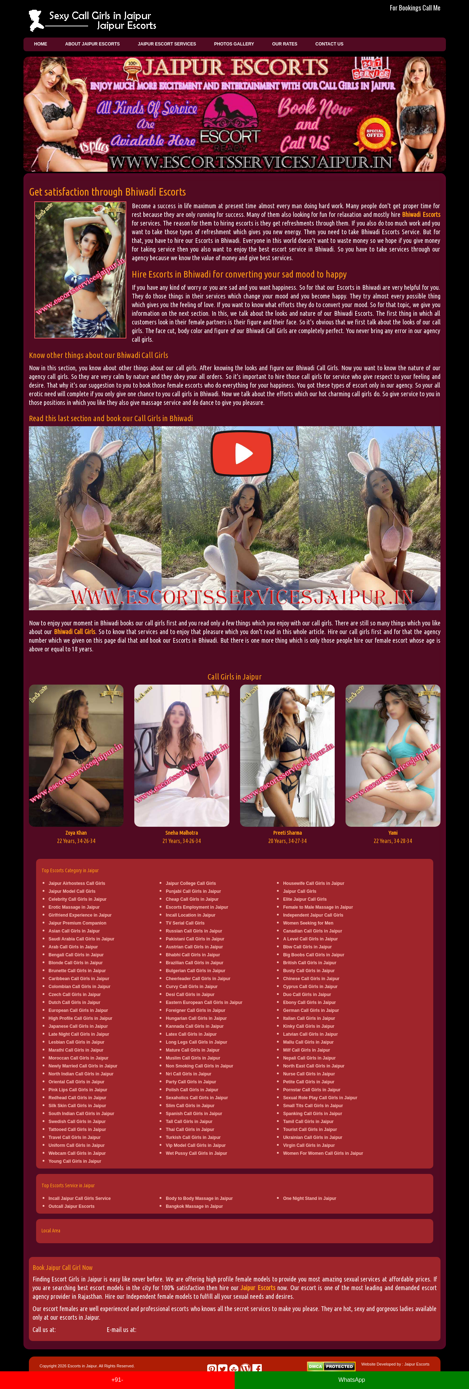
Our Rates (285, 44)
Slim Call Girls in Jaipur (190, 1105)
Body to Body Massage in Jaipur (199, 1198)
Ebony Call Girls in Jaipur (309, 1002)
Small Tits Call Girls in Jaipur (313, 1105)
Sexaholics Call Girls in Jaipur (197, 1097)
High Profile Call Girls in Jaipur (81, 1018)
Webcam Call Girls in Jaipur (77, 1153)
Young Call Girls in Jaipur (75, 1161)
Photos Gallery (234, 44)
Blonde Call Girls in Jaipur (76, 962)
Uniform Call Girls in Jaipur (77, 1145)
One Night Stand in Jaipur (309, 1198)
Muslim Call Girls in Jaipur (193, 1058)
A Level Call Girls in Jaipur (310, 939)
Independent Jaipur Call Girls (313, 915)
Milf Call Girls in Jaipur (306, 1050)
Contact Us (329, 44)
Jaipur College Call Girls (191, 883)
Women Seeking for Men (308, 923)
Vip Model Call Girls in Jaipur (196, 1145)
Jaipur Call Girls (299, 891)
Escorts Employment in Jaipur (197, 907)
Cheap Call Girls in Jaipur (192, 899)
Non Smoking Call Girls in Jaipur (199, 1066)
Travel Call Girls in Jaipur (75, 1137)
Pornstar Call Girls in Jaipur (311, 1089)
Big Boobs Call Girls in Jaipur (313, 954)
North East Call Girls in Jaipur (313, 1066)
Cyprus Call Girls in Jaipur (310, 986)
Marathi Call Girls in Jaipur (76, 1050)
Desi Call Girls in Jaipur (190, 994)
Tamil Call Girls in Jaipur (308, 1121)
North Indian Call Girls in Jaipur (81, 1073)
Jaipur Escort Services (167, 44)
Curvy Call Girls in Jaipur (191, 986)
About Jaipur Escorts (92, 44)
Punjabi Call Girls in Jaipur (193, 891)
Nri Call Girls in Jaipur (188, 1073)
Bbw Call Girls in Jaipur (307, 946)
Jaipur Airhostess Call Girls (77, 883)
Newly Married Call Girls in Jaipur (83, 1066)
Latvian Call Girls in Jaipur (310, 1034)
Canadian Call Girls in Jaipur (312, 931)
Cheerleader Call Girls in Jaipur (198, 978)
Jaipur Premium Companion (78, 923)
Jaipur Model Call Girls (72, 891)
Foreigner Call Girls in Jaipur (195, 1010)
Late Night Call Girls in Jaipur (79, 1034)
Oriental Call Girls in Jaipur (77, 1081)
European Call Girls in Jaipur (78, 1010)
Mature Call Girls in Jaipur (193, 1050)
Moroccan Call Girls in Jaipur (79, 1058)
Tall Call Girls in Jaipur (189, 1121)
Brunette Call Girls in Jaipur (77, 970)
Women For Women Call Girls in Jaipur (323, 1153)
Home (40, 44)
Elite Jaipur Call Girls (305, 899)
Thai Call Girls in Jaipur (190, 1129)
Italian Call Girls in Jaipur (309, 1018)
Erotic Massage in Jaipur (74, 907)
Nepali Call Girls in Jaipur (309, 1058)
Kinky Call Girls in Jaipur (308, 1026)
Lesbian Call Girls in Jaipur (77, 1042)
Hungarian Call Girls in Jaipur (196, 1018)
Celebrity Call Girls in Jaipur (78, 899)
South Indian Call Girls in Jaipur (81, 1113)
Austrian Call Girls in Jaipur (194, 946)
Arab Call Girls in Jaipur (73, 946)
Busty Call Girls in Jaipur (309, 970)
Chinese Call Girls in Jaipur (311, 978)
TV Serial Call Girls (185, 923)
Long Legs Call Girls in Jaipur (196, 1042)
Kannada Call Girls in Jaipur (194, 1026)
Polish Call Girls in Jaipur (192, 1089)
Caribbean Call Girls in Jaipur (79, 978)
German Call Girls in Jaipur (311, 1010)
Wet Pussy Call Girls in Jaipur (196, 1153)
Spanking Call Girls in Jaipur (312, 1113)
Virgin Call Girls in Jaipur (309, 1145)
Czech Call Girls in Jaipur (75, 994)
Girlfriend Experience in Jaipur (80, 915)
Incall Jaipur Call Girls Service (80, 1198)
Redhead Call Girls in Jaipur (78, 1097)
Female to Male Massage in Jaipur (318, 907)
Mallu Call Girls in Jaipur (308, 1042)
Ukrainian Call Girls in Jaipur (312, 1137)
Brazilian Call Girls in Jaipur (194, 962)
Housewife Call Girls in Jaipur (313, 883)
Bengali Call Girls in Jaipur (76, 954)
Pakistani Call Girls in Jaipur (195, 939)
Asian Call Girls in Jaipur (74, 931)
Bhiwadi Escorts (421, 214)
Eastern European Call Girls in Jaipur (204, 1002)
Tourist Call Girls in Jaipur (310, 1129)
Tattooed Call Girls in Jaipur (77, 1129)
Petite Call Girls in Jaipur (308, 1081)
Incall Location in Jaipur (190, 915)
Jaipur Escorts (257, 1287)
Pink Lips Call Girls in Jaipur (78, 1089)
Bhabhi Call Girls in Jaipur (193, 954)
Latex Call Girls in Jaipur (191, 1034)
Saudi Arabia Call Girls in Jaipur (81, 939)
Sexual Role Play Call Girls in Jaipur (320, 1097)
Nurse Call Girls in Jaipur (309, 1073)
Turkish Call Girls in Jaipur (193, 1137)
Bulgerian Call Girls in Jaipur (195, 970)
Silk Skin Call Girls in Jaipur (77, 1105)
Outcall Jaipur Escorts (72, 1206)
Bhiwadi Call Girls (74, 631)
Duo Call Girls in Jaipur (307, 994)
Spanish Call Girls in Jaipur (194, 1113)
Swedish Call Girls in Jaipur (77, 1121)
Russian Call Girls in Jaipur (194, 931)
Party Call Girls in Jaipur (191, 1081)
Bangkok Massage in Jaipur (194, 1206)
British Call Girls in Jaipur (309, 962)
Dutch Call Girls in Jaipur (74, 1002)
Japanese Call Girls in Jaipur (78, 1026)
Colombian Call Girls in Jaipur (79, 986)
